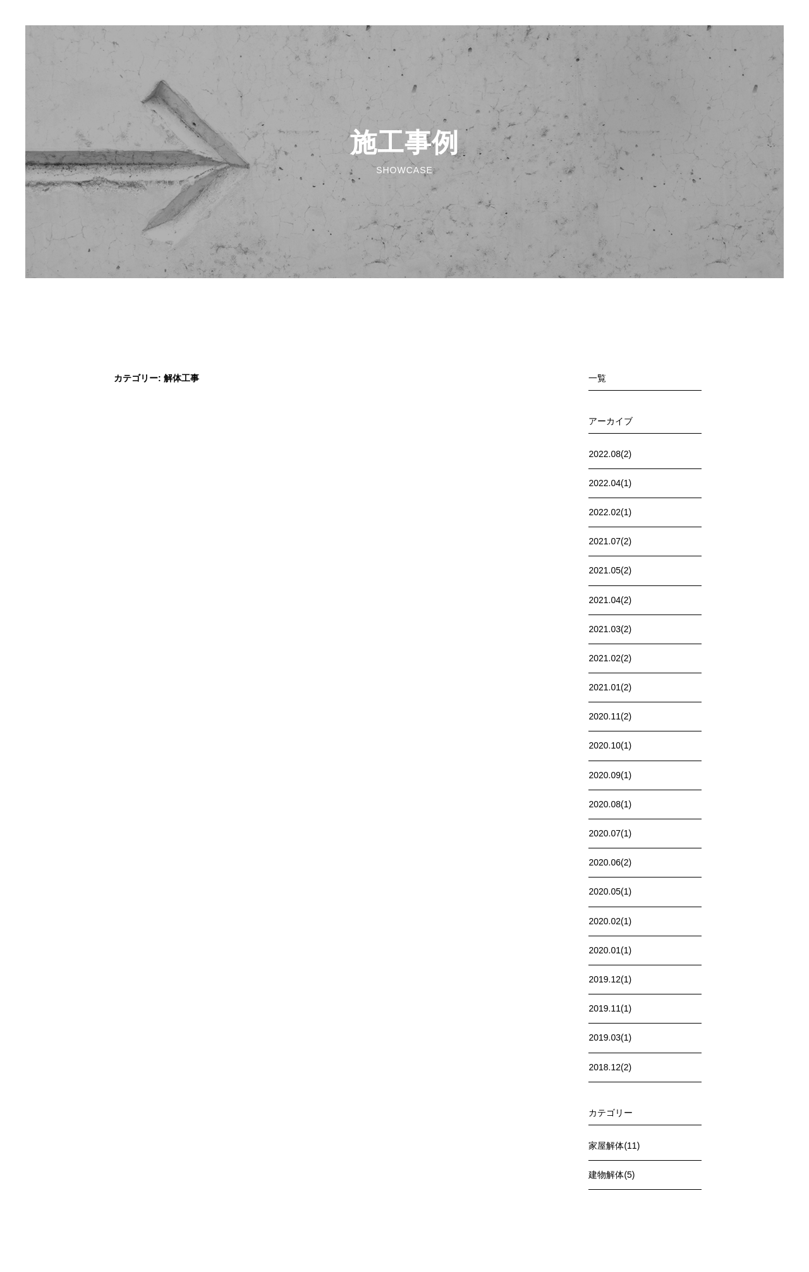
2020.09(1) (609, 775)
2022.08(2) (609, 454)
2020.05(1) (609, 891)
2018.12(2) (609, 1067)
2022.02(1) (609, 512)
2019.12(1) (609, 979)
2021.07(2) (609, 541)
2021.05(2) (609, 570)
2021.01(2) (609, 687)
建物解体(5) (611, 1175)
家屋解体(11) (614, 1146)
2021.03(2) (609, 629)
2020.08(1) (609, 804)
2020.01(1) (609, 950)
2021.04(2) (609, 600)
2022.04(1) (609, 483)
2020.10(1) (609, 745)
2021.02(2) (609, 658)
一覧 (597, 378)
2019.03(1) (609, 1037)
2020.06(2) (609, 862)
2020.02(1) (609, 921)
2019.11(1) (609, 1008)
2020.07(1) (609, 833)
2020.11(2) (609, 716)
